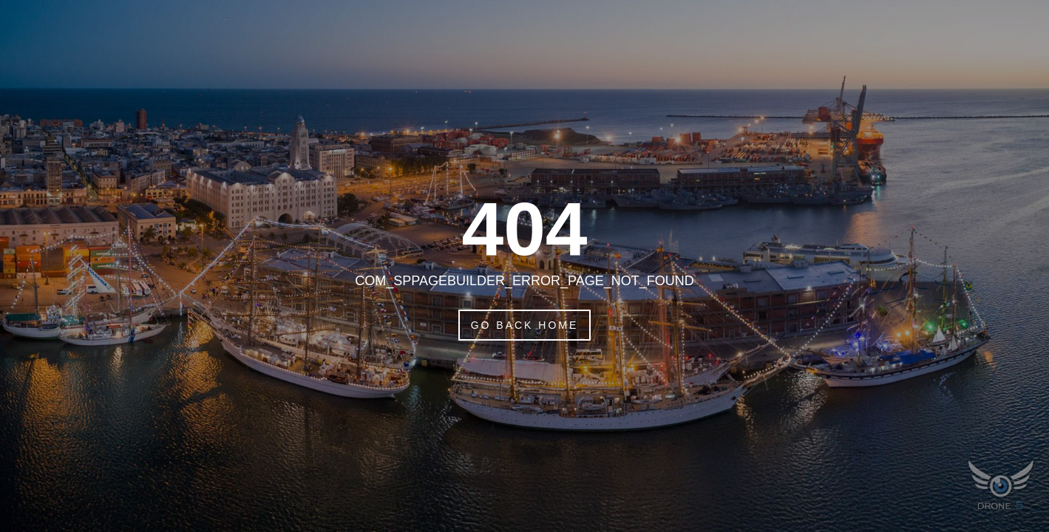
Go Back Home (525, 325)
